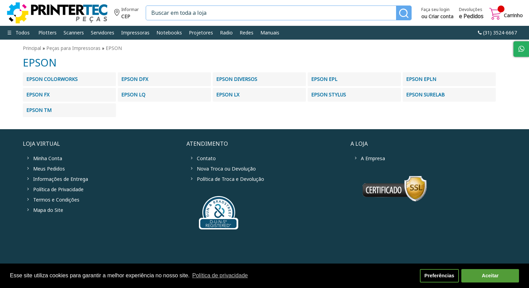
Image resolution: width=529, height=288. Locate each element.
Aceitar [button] (490, 275)
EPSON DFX (134, 79)
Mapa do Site (48, 210)
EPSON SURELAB (425, 94)
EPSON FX (37, 94)
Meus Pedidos (49, 168)
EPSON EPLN (421, 79)
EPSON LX (227, 94)
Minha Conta (47, 158)
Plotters (47, 32)
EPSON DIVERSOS (236, 79)
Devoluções (471, 14)
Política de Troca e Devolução (230, 179)
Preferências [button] (439, 275)
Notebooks (169, 32)
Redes (246, 32)
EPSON (114, 48)
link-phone (497, 32)
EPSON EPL (324, 79)
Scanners (74, 32)
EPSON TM (38, 110)
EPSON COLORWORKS (52, 79)
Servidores (102, 32)
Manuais (269, 32)
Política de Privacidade (58, 189)
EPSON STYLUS (328, 94)
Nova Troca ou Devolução (226, 168)
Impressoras (135, 32)
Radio (226, 32)
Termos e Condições (56, 199)
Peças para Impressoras (73, 48)
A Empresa (373, 158)
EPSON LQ (133, 94)
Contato (206, 158)
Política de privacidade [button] (220, 275)
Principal (32, 48)
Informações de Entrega (60, 179)
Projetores (201, 32)
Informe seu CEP (126, 14)
